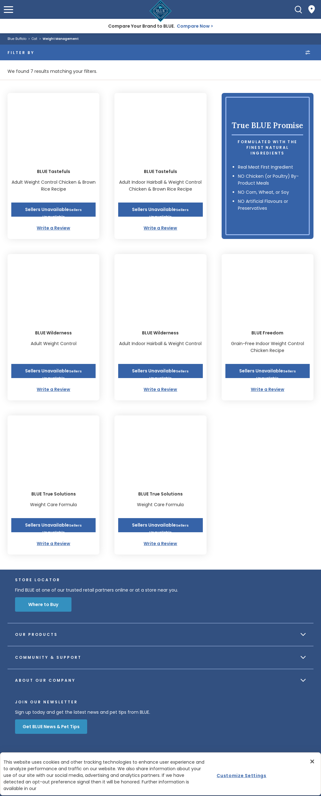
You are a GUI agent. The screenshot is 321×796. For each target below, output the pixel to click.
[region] (160, 773)
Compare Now (193, 26)
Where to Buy (43, 604)
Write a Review (53, 228)
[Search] (298, 9)
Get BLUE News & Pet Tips (51, 726)
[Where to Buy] (311, 9)
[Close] (312, 761)
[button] (8, 9)
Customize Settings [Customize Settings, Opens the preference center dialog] (241, 775)
